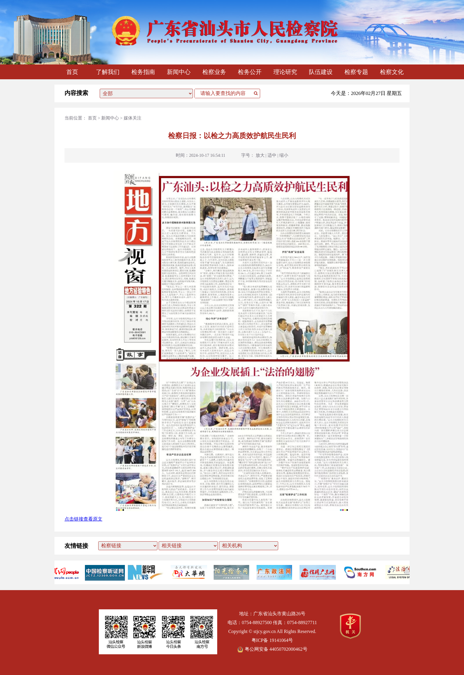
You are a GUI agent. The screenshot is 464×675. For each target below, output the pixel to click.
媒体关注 (132, 118)
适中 (272, 155)
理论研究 (285, 72)
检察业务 (214, 72)
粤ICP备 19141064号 (272, 640)
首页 (72, 72)
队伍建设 (321, 72)
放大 (260, 155)
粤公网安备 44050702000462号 (272, 649)
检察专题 (356, 72)
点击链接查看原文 (83, 518)
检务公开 (250, 72)
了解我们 (108, 72)
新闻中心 (179, 72)
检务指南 (143, 72)
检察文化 (392, 72)
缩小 (283, 155)
